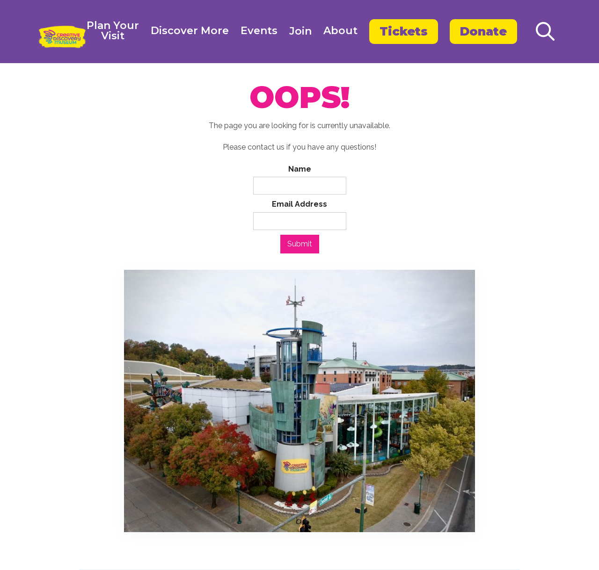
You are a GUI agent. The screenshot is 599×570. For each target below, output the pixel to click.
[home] (62, 37)
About (340, 31)
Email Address (299, 204)
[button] (113, 31)
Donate (483, 31)
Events (259, 31)
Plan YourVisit (113, 31)
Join (300, 31)
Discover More (190, 31)
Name (299, 169)
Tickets (404, 31)
